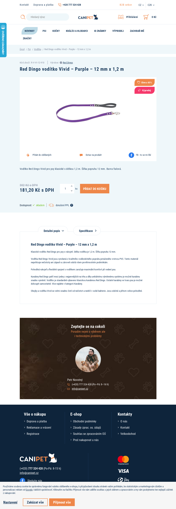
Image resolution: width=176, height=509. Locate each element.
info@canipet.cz (80, 388)
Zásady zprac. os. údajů (87, 427)
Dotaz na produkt (94, 154)
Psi (29, 49)
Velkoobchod (128, 434)
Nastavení (10, 502)
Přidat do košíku (94, 188)
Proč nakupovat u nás (86, 440)
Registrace (33, 434)
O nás (123, 421)
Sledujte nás (34, 480)
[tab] (53, 229)
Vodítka (37, 49)
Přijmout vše (62, 502)
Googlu (29, 489)
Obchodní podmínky (84, 421)
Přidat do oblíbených (42, 154)
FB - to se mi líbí (143, 154)
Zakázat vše (35, 502)
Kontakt (24, 4)
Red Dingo (68, 62)
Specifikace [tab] (87, 231)
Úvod (22, 49)
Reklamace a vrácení (39, 427)
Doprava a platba (43, 4)
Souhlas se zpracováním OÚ (89, 434)
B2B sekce (126, 4)
